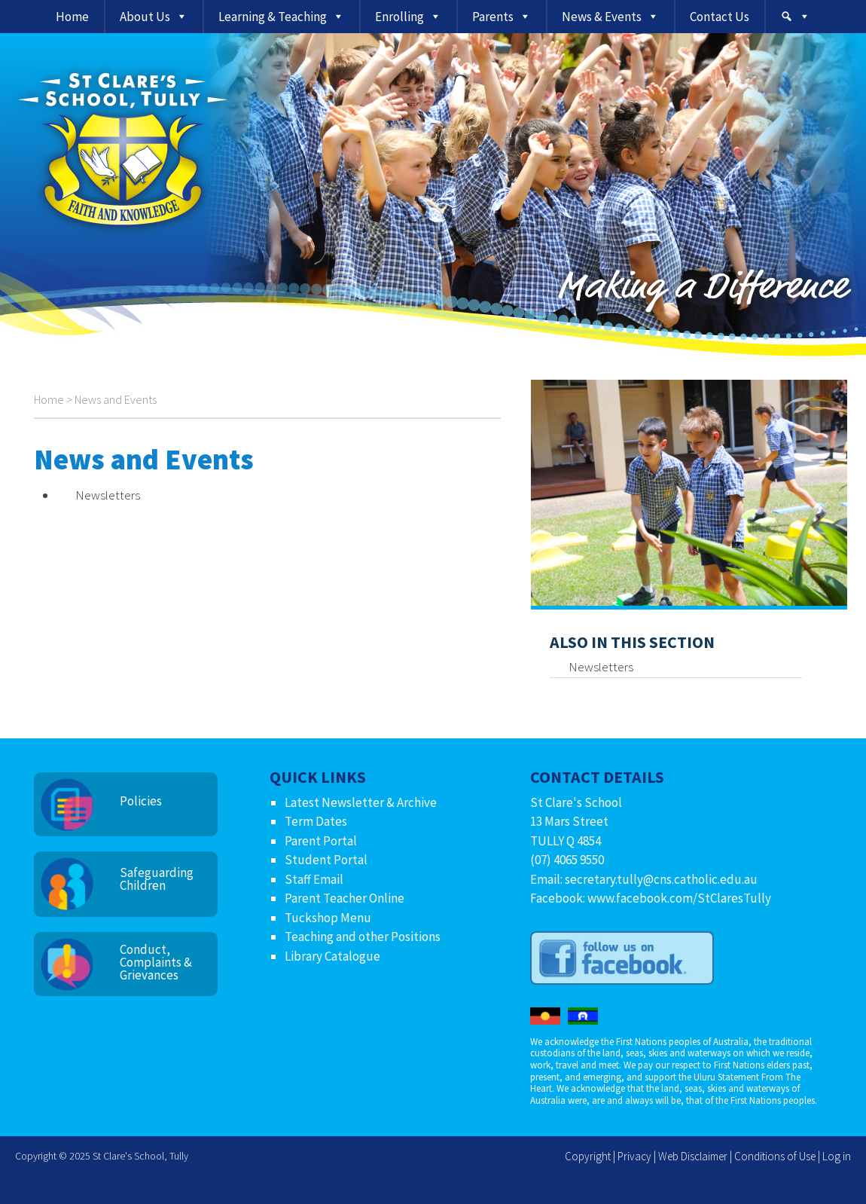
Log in (836, 1156)
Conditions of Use (775, 1156)
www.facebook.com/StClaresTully (679, 898)
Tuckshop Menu (328, 917)
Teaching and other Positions (363, 936)
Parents (493, 16)
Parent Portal (321, 841)
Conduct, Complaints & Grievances (156, 962)
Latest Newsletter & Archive (361, 802)
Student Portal (326, 859)
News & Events (602, 16)
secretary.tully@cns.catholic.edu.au (661, 879)
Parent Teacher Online (344, 898)
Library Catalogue (332, 956)
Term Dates (316, 821)
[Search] (795, 16)
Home (72, 16)
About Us (145, 16)
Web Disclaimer (692, 1156)
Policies (141, 801)
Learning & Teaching (272, 16)
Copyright (588, 1156)
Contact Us (719, 16)
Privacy (634, 1156)
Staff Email (314, 879)
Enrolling (399, 16)
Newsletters (107, 495)
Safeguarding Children (157, 879)
